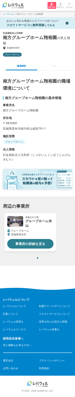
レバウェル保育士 (13, 321)
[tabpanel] (37, 120)
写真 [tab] (53, 66)
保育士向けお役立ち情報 (53, 321)
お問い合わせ (10, 368)
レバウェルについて (14, 306)
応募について (10, 313)
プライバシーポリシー (52, 360)
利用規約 (44, 368)
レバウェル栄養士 (49, 329)
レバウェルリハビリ (14, 329)
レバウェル (8, 14)
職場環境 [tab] (21, 66)
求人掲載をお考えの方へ (17, 345)
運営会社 (8, 360)
